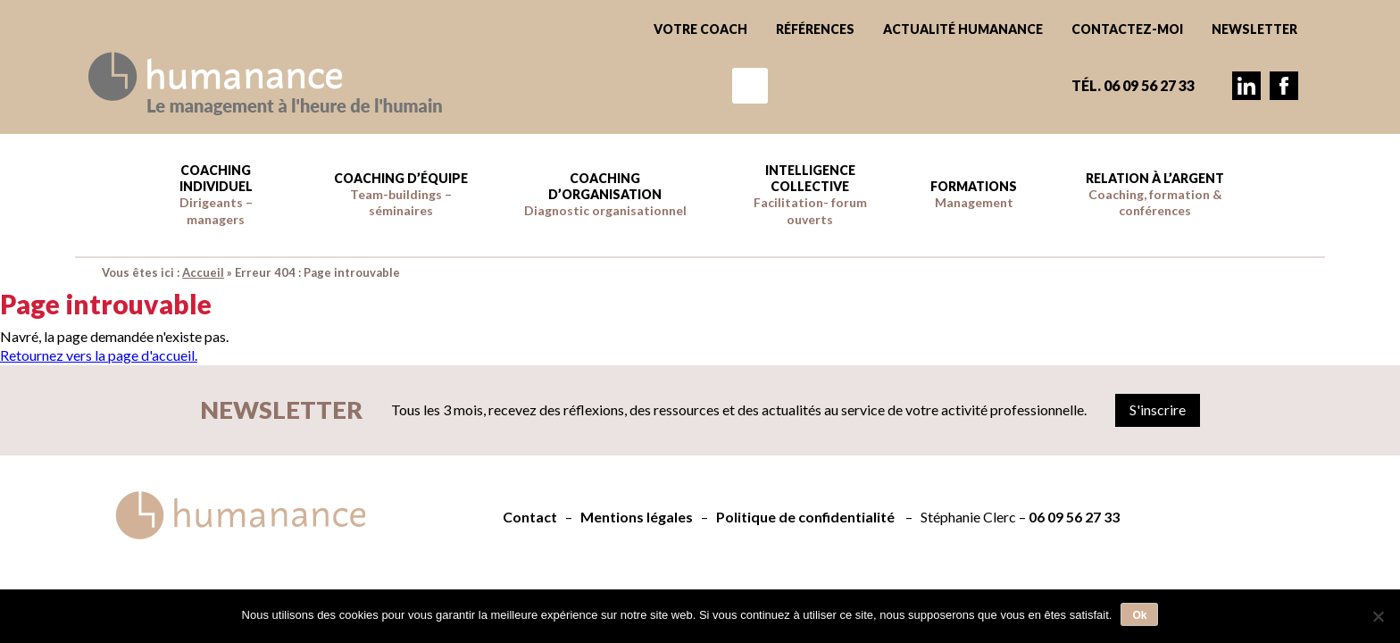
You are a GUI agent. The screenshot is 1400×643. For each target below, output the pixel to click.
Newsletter (1254, 29)
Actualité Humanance (963, 29)
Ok (1139, 615)
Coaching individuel (216, 195)
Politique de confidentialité (805, 516)
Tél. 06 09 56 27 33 (1133, 85)
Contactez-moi (1127, 29)
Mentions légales (636, 516)
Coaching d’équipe (401, 194)
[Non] (1378, 616)
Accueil (203, 272)
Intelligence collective (810, 195)
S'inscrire (1157, 409)
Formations (973, 194)
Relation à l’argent (1155, 194)
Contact (530, 516)
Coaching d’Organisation (605, 194)
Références (815, 29)
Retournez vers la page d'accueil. (98, 355)
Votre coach (700, 29)
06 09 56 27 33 (1074, 516)
